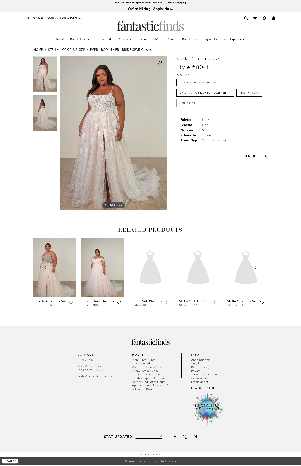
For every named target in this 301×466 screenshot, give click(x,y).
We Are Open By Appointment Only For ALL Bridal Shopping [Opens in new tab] (150, 2)
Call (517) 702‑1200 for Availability (207, 95)
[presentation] (54, 268)
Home (38, 50)
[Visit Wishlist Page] (255, 18)
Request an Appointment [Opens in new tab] (199, 84)
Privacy (196, 371)
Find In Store (190, 106)
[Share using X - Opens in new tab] (265, 170)
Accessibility (200, 378)
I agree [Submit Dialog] (11, 461)
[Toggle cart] (273, 18)
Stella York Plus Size (66, 50)
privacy (132, 461)
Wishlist (197, 364)
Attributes (187, 117)
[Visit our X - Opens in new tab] (186, 437)
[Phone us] (35, 18)
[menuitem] (35, 18)
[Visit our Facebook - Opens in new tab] (176, 437)
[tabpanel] (45, 76)
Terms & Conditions (204, 375)
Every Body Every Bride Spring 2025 (121, 50)
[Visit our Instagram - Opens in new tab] (196, 437)
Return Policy (200, 367)
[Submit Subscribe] (162, 437)
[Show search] (246, 18)
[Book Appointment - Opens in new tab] (67, 18)
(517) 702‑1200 (88, 360)
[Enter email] (149, 437)
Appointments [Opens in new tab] (201, 360)
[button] (264, 18)
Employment (199, 382)
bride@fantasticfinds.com (95, 377)
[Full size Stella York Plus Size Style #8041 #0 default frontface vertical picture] (113, 133)
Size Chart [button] (185, 75)
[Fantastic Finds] (150, 26)
